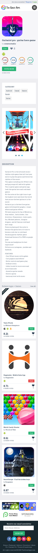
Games (24, 91)
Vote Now (9, 69)
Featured (12, 545)
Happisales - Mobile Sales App (14, 375)
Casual (17, 91)
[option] (17, 131)
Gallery (19, 545)
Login (35, 2)
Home (5, 545)
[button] (3, 132)
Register (29, 2)
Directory (26, 545)
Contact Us (12, 547)
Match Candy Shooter (11, 427)
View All (33, 286)
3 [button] (22, 156)
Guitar (8, 98)
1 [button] (16, 156)
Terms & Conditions (25, 547)
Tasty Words (8, 323)
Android (9, 91)
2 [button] (19, 156)
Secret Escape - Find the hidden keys (17, 479)
